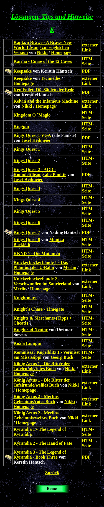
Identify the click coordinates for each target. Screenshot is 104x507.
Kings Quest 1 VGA (32, 135)
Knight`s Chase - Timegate (39, 309)
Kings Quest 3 (27, 188)
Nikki (42, 52)
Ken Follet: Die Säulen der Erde (44, 89)
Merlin (69, 267)
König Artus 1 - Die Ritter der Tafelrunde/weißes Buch (42, 382)
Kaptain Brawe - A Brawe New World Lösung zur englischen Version (43, 47)
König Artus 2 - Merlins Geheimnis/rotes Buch (36, 399)
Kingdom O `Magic (32, 115)
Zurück (52, 472)
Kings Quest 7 (27, 232)
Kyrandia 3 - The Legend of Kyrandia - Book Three (40, 454)
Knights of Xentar (31, 329)
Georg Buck (61, 357)
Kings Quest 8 (27, 239)
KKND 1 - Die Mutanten (37, 253)
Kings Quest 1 (27, 149)
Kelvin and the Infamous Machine (46, 101)
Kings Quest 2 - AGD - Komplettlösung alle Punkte (40, 172)
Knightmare (25, 297)
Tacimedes (50, 78)
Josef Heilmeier (36, 140)
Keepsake (23, 71)
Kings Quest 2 (27, 160)
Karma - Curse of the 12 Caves (43, 61)
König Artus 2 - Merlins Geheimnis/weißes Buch (36, 415)
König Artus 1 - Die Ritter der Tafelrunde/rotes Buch (42, 366)
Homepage (61, 52)
